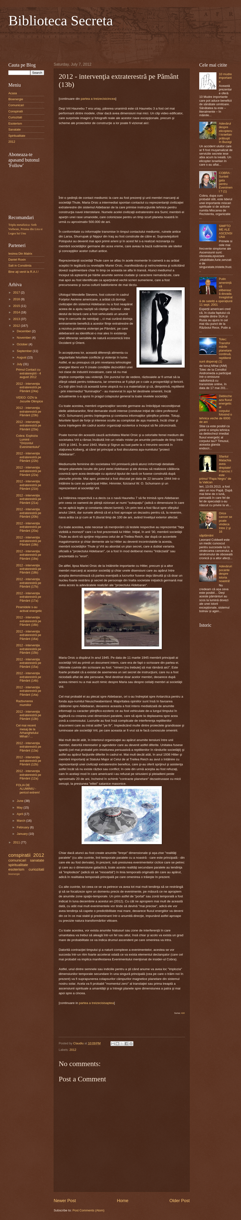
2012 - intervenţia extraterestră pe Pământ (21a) (28, 499)
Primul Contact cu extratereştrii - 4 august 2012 (28, 373)
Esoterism (15, 123)
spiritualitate (18, 865)
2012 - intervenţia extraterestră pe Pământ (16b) (28, 620)
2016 (17, 299)
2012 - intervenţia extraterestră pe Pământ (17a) (28, 596)
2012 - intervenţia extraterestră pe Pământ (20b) (28, 512)
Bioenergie (15, 99)
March (21, 820)
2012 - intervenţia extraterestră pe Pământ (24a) (28, 387)
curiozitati (36, 869)
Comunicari (16, 105)
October (22, 344)
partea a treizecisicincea (98, 98)
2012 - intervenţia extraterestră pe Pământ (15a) (28, 662)
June (20, 801)
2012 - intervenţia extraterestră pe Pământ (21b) (28, 484)
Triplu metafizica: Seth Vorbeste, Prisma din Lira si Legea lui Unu (25, 229)
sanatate (37, 860)
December (24, 331)
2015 (17, 306)
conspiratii (19, 855)
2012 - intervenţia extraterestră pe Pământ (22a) (28, 471)
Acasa (12, 93)
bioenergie (14, 874)
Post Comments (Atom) (89, 1210)
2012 (72, 1050)
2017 (17, 292)
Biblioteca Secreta (60, 20)
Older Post (179, 1200)
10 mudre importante (225, 77)
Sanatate (14, 129)
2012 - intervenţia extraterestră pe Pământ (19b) (28, 541)
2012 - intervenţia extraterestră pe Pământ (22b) (28, 457)
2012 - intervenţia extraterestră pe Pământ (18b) (28, 568)
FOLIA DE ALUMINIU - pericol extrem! (28, 788)
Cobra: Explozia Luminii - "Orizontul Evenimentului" (28, 441)
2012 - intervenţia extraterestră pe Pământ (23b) (28, 411)
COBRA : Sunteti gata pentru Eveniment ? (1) (225, 182)
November (24, 337)
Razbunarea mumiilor (24, 702)
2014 (17, 312)
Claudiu (78, 1043)
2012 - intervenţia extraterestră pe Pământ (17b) (28, 582)
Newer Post (65, 1200)
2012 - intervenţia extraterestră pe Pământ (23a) (28, 425)
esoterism (16, 869)
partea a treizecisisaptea (96, 1003)
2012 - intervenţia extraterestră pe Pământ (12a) (28, 774)
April (20, 814)
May (20, 807)
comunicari (17, 860)
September (25, 351)
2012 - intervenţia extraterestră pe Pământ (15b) (28, 648)
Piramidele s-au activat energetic (29, 608)
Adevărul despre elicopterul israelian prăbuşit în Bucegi (225, 133)
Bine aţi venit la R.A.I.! (23, 271)
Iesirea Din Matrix (20, 253)
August (22, 357)
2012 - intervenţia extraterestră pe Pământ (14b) (28, 676)
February (23, 827)
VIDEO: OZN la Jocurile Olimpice (29, 399)
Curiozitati (15, 117)
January (22, 834)
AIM (183, 1013)
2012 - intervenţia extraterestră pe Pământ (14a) (28, 690)
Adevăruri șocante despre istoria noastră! (225, 573)
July (20, 364)
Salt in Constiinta (19, 265)
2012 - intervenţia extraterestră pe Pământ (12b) (28, 760)
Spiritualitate (16, 135)
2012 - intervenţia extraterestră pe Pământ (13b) (28, 715)
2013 (17, 319)
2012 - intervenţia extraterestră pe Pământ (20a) (28, 526)
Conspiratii (15, 111)
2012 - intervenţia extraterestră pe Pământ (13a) (28, 746)
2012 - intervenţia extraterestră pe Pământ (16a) (28, 635)
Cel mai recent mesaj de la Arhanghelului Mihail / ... (27, 731)
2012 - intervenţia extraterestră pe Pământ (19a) (28, 554)
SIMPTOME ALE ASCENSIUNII (225, 231)
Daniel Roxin (17, 259)
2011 (17, 842)
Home (122, 1200)
